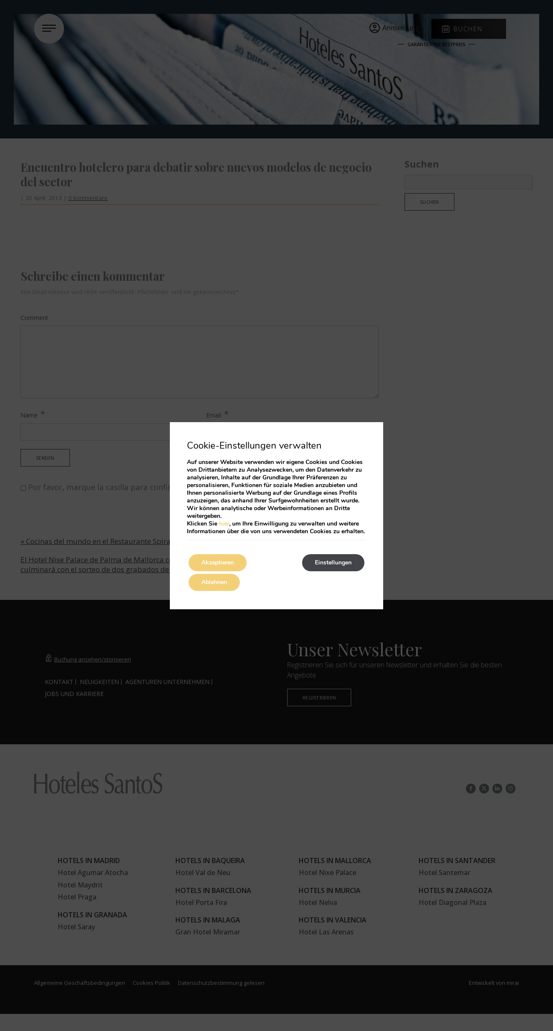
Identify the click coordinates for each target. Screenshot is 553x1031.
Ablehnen (214, 582)
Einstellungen (333, 562)
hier (224, 524)
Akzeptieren (217, 562)
